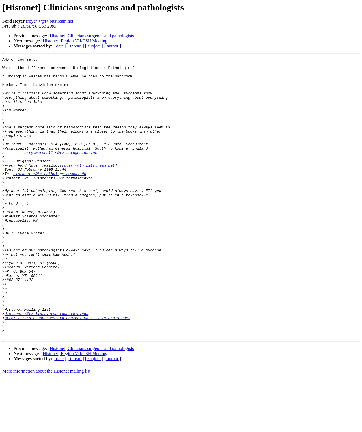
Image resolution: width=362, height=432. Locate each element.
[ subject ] (94, 46)
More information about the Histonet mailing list (46, 427)
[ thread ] (75, 46)
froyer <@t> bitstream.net (49, 21)
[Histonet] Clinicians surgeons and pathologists (91, 35)
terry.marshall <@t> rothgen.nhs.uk (59, 171)
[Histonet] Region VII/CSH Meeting (74, 40)
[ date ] (59, 46)
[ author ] (112, 46)
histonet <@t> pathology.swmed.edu (49, 197)
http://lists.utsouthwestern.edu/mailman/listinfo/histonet (67, 370)
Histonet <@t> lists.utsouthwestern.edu (46, 365)
